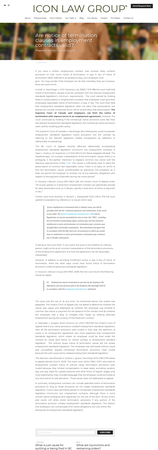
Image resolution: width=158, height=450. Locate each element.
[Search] (126, 6)
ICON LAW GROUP (79, 9)
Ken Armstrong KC (64, 50)
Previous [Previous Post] (39, 422)
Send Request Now (142, 6)
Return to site (41, 435)
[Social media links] (5, 5)
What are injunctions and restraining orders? (96, 426)
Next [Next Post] (82, 422)
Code (119, 153)
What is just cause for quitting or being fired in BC (55, 426)
